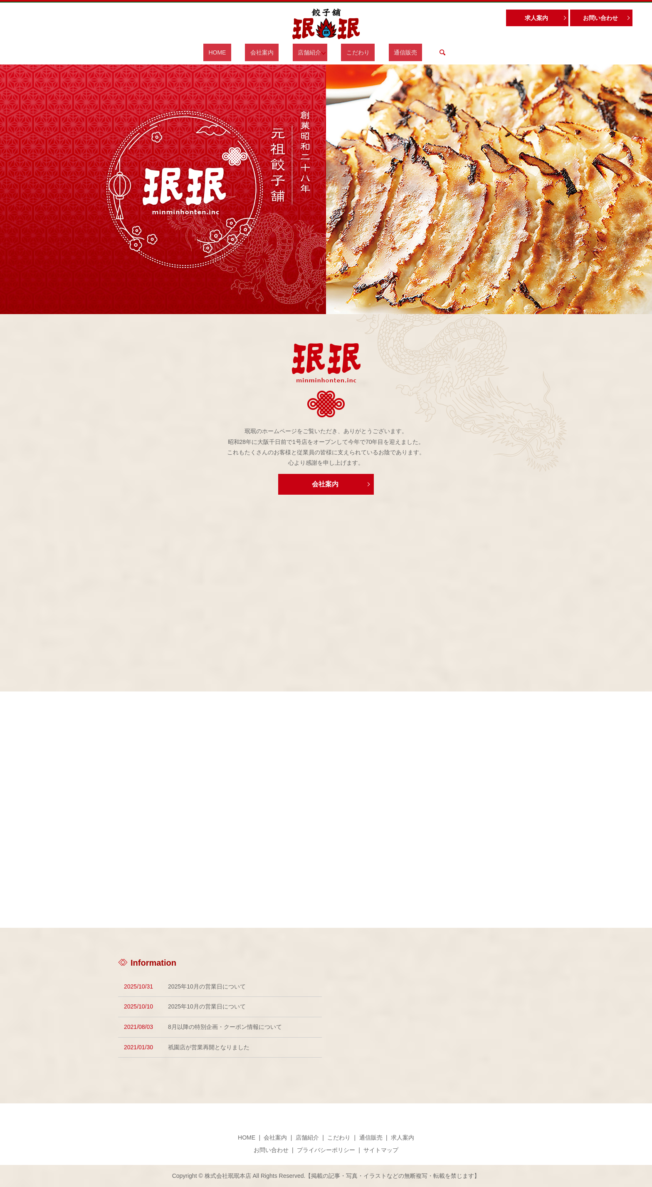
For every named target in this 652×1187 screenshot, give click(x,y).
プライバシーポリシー (326, 1150)
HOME (235, 52)
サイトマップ (380, 1150)
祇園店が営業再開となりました (208, 1047)
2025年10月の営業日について (207, 986)
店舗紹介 (306, 52)
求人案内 (536, 18)
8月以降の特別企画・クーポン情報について (225, 1026)
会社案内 (269, 52)
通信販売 (388, 52)
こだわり (350, 52)
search (419, 52)
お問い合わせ (600, 18)
